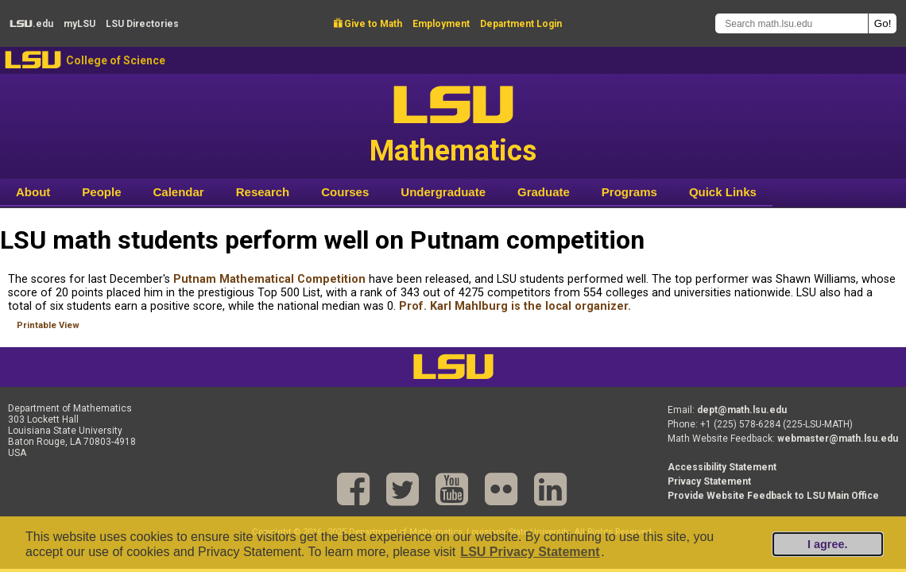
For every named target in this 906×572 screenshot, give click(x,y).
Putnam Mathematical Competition (269, 279)
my (79, 23)
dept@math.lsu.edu (742, 409)
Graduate (543, 192)
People (101, 192)
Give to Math (368, 23)
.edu (31, 23)
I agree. (827, 544)
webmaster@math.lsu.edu (837, 438)
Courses (345, 192)
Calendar (178, 192)
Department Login (521, 23)
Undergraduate (443, 192)
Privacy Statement (709, 481)
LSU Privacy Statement (529, 551)
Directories (142, 23)
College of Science (115, 60)
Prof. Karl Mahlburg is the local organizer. (515, 306)
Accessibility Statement (722, 467)
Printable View (48, 325)
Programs (629, 192)
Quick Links (723, 192)
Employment (441, 23)
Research (263, 192)
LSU (33, 60)
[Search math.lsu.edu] (791, 23)
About (33, 192)
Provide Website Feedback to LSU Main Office (773, 495)
